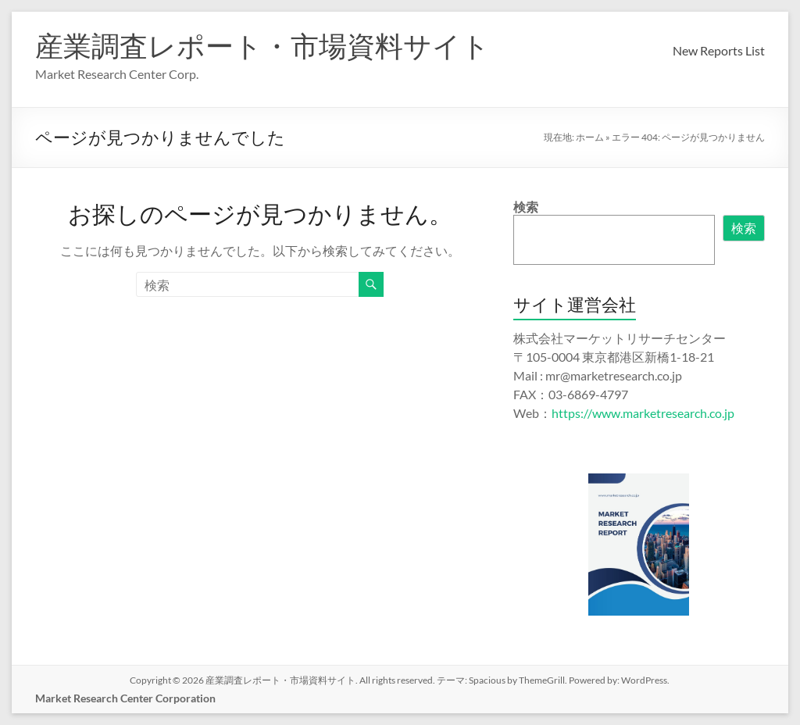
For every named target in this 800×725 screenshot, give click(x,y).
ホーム (590, 137)
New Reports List (719, 50)
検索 (525, 206)
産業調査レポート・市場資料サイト (262, 45)
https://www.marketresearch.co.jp (643, 412)
